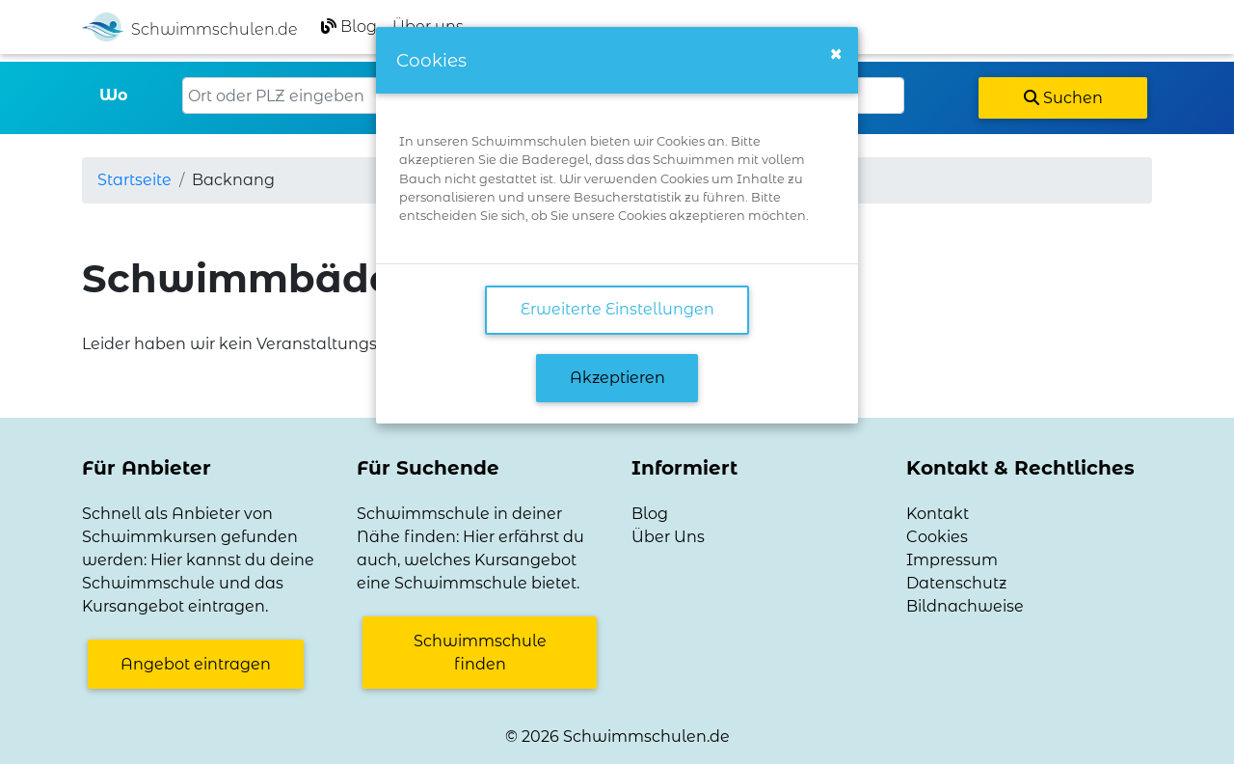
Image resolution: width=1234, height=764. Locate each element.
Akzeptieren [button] (617, 377)
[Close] (836, 54)
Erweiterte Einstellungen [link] (617, 309)
